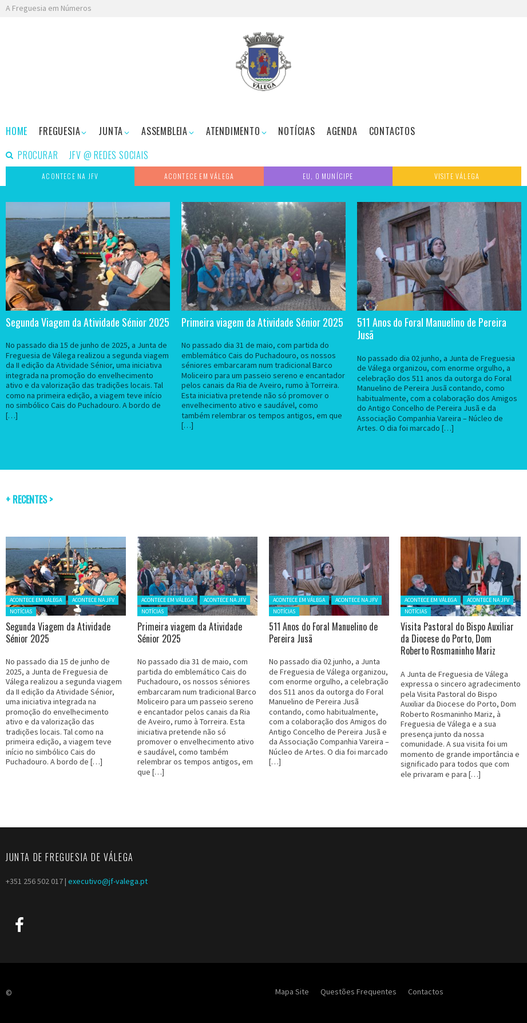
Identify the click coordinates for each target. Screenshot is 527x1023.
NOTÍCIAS (21, 611)
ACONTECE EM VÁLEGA (36, 600)
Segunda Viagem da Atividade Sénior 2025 (87, 322)
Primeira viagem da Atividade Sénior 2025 (262, 322)
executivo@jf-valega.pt (108, 881)
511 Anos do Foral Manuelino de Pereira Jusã (431, 329)
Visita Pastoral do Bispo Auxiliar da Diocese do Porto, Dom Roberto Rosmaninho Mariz (457, 639)
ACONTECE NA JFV (93, 600)
